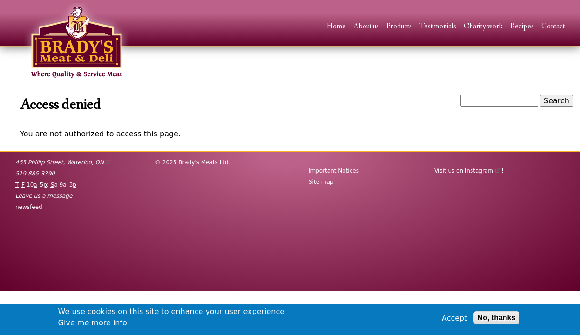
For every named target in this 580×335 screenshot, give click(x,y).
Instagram (483, 171)
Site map (321, 182)
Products (399, 27)
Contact (553, 27)
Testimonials (437, 27)
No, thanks (497, 318)
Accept (454, 318)
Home (336, 27)
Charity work (483, 27)
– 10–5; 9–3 (45, 184)
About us (366, 27)
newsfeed (28, 207)
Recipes (522, 27)
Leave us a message (43, 196)
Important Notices (334, 171)
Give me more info (92, 322)
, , (63, 162)
